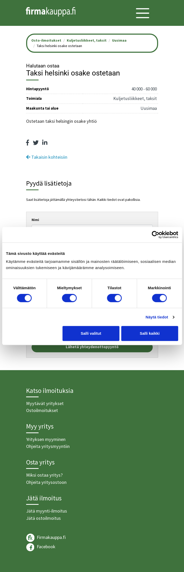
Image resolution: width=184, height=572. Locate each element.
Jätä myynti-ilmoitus (46, 511)
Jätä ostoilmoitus (43, 518)
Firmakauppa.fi (46, 537)
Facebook (40, 547)
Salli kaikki (150, 333)
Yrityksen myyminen (45, 439)
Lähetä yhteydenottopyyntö (92, 346)
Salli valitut (91, 333)
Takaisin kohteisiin (46, 157)
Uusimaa (119, 40)
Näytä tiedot (157, 317)
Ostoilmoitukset (42, 410)
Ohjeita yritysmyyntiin (48, 446)
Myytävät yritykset (45, 403)
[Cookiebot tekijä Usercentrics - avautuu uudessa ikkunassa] (155, 235)
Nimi (35, 219)
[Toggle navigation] (142, 13)
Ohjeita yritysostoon (46, 482)
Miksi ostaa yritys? (44, 475)
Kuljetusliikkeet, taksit (87, 40)
